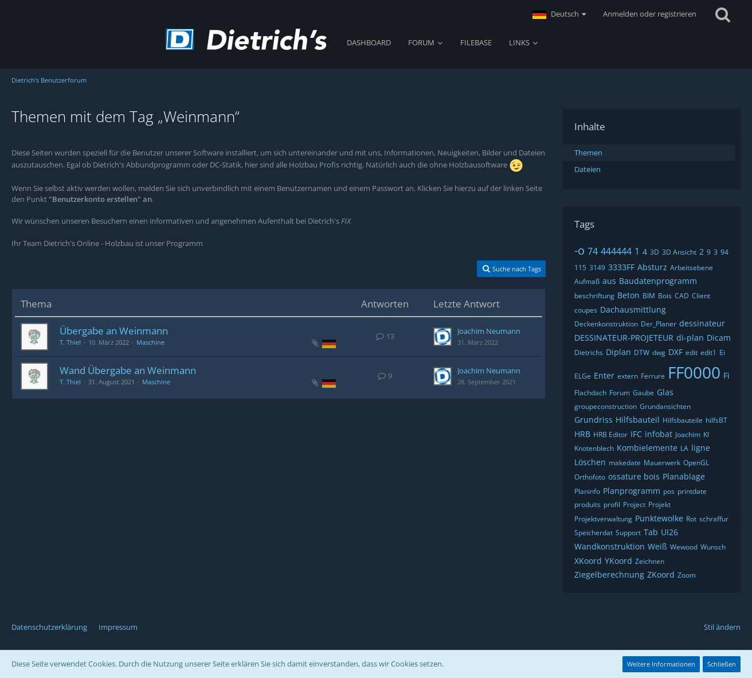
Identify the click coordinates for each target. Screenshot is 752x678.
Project (634, 504)
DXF (675, 351)
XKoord (588, 560)
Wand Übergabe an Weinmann (128, 370)
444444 (616, 251)
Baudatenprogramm (658, 280)
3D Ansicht (679, 252)
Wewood (684, 547)
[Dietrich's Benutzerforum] (246, 39)
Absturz (652, 267)
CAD (682, 296)
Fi (726, 375)
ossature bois (634, 476)
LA (684, 448)
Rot (691, 519)
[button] (559, 14)
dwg (658, 352)
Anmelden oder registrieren (649, 14)
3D (654, 252)
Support (628, 532)
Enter (604, 375)
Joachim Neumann (488, 331)
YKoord (618, 560)
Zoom (686, 575)
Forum (619, 393)
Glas (665, 392)
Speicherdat (593, 532)
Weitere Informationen (661, 664)
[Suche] (723, 14)
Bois (665, 296)
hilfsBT (716, 420)
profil (612, 504)
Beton (628, 295)
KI (706, 434)
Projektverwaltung (603, 519)
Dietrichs (588, 352)
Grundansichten (665, 406)
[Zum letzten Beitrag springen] (442, 337)
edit (692, 352)
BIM (649, 296)
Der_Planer (658, 324)
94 (724, 252)
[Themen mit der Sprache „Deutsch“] (329, 343)
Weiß (657, 546)
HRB (582, 433)
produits (587, 504)
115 (580, 267)
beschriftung (594, 296)
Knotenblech (594, 448)
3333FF (621, 267)
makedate (625, 462)
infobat (658, 433)
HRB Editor (610, 434)
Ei (722, 352)
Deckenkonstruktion (606, 324)
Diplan (618, 351)
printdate (692, 491)
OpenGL (696, 462)
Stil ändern (722, 627)
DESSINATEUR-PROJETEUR (623, 337)
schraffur (713, 519)
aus (609, 280)
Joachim (687, 434)
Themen (588, 152)
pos (669, 491)
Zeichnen (649, 561)
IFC (636, 433)
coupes (585, 310)
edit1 (708, 352)
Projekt (659, 504)
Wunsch (713, 547)
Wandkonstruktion (609, 546)
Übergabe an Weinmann (114, 330)
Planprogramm (631, 490)
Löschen (590, 462)
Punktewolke (659, 518)
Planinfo (587, 491)
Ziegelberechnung (609, 574)
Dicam (719, 337)
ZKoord (661, 574)
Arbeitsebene (691, 267)
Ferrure (653, 376)
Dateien (587, 169)
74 (593, 251)
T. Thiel (70, 342)
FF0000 (694, 372)
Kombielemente (647, 447)
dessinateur (702, 323)
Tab (651, 532)
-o (579, 250)
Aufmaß (587, 281)
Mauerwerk (662, 462)
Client (701, 296)
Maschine (150, 342)
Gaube (643, 393)
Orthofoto (589, 477)
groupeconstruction (605, 406)
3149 (597, 267)
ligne (700, 447)
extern (627, 376)
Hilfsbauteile (683, 420)
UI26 (669, 532)
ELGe (582, 376)
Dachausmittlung (633, 309)
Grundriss (593, 419)
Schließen (721, 664)
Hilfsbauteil (638, 419)
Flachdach (590, 393)
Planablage (684, 476)
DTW (641, 352)
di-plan (690, 337)
